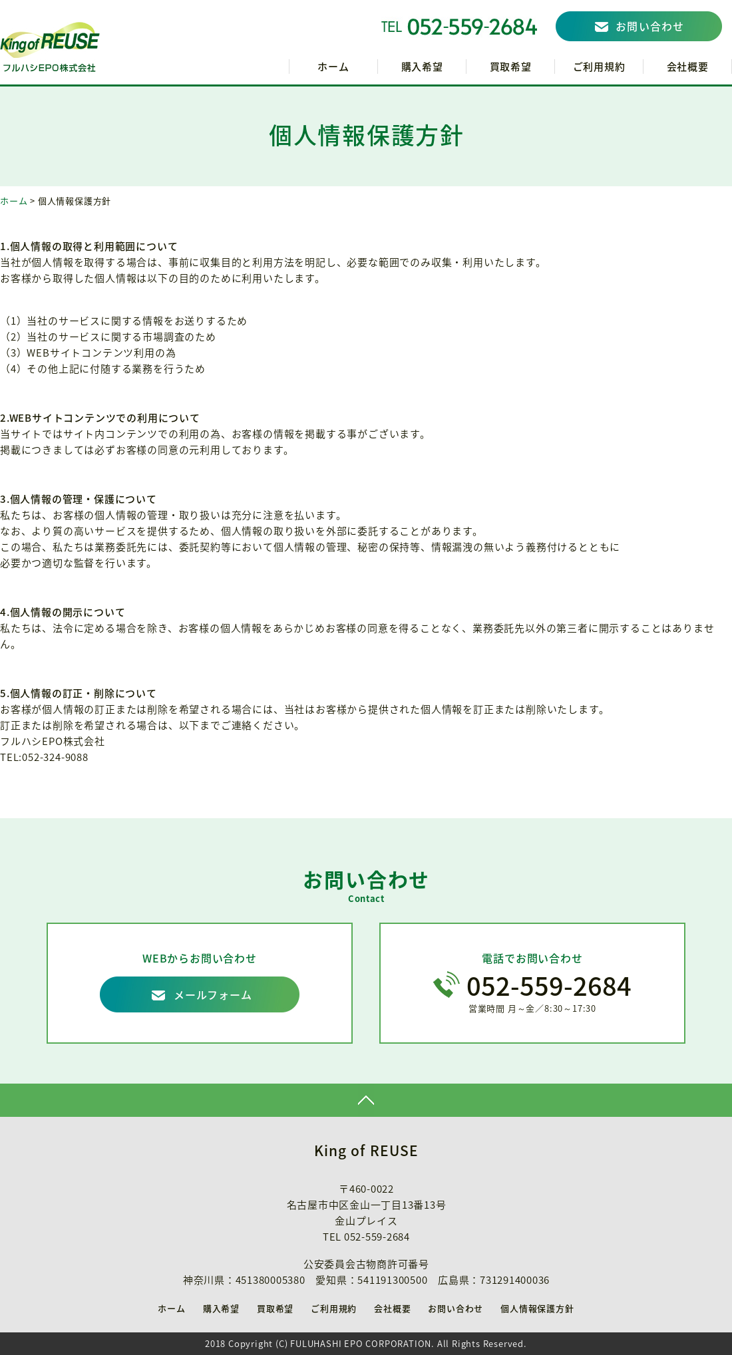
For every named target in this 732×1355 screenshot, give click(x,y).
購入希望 (422, 66)
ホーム (333, 66)
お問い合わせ (650, 26)
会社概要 (688, 66)
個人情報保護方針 (537, 1308)
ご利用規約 (599, 66)
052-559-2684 (549, 985)
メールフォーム (213, 994)
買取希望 (511, 66)
